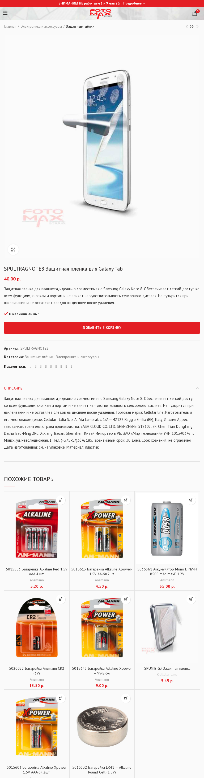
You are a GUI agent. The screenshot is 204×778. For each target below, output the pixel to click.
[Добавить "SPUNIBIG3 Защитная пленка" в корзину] (191, 599)
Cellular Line (167, 674)
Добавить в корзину (102, 327)
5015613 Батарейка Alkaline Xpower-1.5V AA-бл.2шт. (102, 571)
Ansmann (37, 580)
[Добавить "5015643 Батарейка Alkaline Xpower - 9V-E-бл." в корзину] (125, 599)
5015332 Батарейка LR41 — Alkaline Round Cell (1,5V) (101, 770)
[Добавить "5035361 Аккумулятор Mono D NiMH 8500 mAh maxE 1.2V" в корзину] (191, 500)
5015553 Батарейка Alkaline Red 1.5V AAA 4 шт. (36, 571)
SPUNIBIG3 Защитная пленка (167, 668)
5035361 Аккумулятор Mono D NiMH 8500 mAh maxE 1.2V (167, 571)
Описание (13, 388)
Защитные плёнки (80, 26)
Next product (197, 27)
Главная (10, 26)
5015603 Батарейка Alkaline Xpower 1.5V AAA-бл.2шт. (37, 770)
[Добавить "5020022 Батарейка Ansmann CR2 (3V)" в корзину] (60, 599)
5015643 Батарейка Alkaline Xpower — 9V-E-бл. (102, 671)
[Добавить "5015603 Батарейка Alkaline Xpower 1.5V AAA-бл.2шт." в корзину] (60, 698)
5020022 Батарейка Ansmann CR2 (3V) (36, 671)
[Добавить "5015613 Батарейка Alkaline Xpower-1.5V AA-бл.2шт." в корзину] (125, 500)
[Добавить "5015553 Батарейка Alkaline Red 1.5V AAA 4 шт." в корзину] (60, 500)
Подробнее (132, 3)
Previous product (186, 27)
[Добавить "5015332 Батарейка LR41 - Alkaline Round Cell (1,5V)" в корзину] (125, 698)
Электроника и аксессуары (41, 26)
